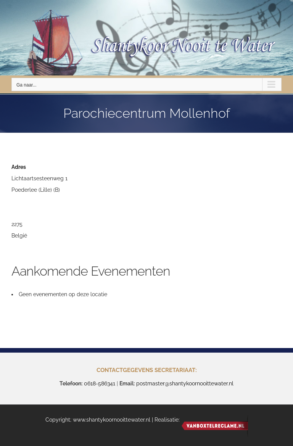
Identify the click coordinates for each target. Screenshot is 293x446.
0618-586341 (99, 383)
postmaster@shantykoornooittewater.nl (184, 383)
